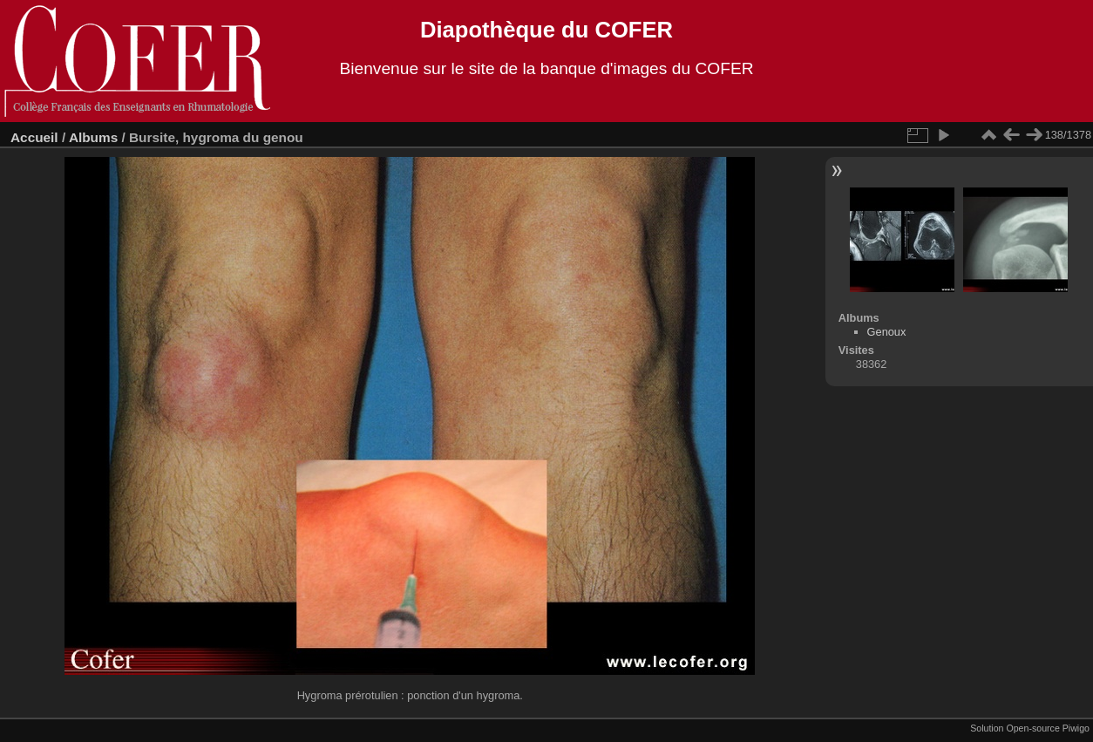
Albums (93, 137)
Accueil (34, 137)
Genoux (886, 331)
